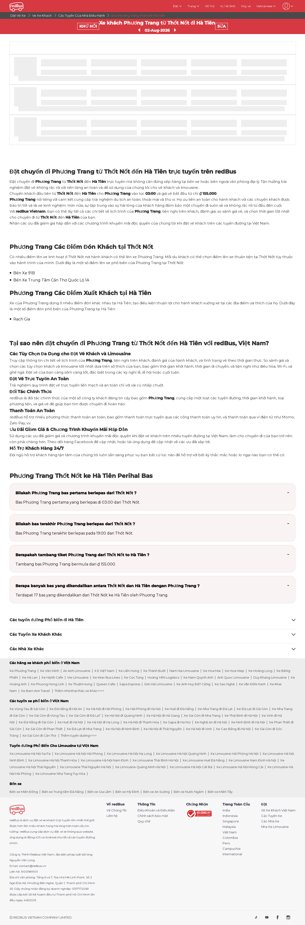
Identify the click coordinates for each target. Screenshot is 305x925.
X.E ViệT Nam (104, 671)
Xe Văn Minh (49, 671)
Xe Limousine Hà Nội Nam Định (104, 760)
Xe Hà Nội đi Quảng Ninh (123, 715)
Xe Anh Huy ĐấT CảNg (193, 684)
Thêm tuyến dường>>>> (79, 735)
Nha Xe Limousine (275, 826)
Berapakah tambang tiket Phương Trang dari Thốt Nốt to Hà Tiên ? (82, 555)
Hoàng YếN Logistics (163, 677)
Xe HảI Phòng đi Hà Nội (143, 709)
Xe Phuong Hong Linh (47, 684)
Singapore (231, 821)
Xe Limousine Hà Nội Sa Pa (30, 753)
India (226, 810)
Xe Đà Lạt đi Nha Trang (84, 729)
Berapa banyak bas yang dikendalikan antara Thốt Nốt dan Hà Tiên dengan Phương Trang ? (107, 586)
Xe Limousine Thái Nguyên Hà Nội (85, 767)
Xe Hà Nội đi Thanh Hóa (141, 722)
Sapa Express (129, 684)
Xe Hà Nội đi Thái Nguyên (162, 729)
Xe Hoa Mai (212, 671)
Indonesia (230, 815)
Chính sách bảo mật (152, 815)
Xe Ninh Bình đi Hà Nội (248, 722)
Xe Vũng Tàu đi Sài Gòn (27, 709)
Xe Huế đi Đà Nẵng (179, 709)
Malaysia (229, 826)
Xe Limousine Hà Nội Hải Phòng (79, 753)
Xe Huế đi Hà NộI (70, 722)
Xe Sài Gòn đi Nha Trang (202, 715)
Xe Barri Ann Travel (36, 691)
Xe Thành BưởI (154, 671)
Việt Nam (230, 832)
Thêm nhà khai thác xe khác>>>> (79, 691)
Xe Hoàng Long (260, 671)
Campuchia (231, 848)
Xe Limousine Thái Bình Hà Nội (155, 760)
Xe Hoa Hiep (234, 671)
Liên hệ (112, 815)
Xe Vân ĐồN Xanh (252, 684)
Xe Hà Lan (29, 677)
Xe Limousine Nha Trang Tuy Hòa (60, 773)
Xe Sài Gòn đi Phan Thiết (44, 729)
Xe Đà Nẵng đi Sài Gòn (36, 722)
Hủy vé (246, 6)
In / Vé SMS (227, 6)
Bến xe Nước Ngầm (189, 792)
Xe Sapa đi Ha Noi (177, 722)
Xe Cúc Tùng (133, 677)
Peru (226, 843)
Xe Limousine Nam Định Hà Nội (252, 760)
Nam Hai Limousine (184, 671)
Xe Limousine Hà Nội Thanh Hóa (52, 760)
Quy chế (143, 821)
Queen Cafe (105, 684)
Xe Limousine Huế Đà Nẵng (203, 760)
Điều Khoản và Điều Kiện (156, 810)
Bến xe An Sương (156, 792)
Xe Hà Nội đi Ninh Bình (122, 729)
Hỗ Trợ (209, 6)
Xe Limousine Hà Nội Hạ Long (129, 753)
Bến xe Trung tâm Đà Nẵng (62, 792)
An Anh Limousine (76, 671)
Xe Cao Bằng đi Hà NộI (233, 729)
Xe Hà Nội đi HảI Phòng (103, 709)
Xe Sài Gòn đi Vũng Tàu (47, 715)
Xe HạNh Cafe (52, 677)
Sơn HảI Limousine (158, 684)
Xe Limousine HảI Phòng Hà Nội (234, 753)
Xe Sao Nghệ (224, 684)
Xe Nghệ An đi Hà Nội (211, 722)
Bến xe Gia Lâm (99, 792)
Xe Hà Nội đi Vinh (199, 729)
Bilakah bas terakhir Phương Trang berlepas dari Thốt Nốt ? (75, 524)
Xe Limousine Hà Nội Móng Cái (239, 767)
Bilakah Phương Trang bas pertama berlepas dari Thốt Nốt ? (75, 493)
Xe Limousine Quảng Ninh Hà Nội (140, 767)
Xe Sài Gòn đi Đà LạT (85, 715)
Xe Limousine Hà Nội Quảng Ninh (181, 753)
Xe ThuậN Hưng (80, 684)
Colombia (230, 837)
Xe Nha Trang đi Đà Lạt (215, 709)
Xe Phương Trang (23, 671)
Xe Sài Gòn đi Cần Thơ (39, 735)
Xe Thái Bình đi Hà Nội (241, 715)
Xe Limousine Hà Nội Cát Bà (191, 767)
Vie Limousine (78, 677)
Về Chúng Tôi (117, 810)
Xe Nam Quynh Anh (198, 677)
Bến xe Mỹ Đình (127, 792)
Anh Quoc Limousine (233, 677)
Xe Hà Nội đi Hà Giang (163, 715)
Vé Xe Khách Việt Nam (278, 810)
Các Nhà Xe (270, 821)
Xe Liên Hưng (128, 671)
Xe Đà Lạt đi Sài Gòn (252, 709)
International (232, 854)
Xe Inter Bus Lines (106, 677)
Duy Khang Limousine (270, 677)
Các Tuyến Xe (271, 815)
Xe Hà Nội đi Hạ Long (103, 722)
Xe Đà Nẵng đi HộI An (65, 709)
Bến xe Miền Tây (220, 792)
